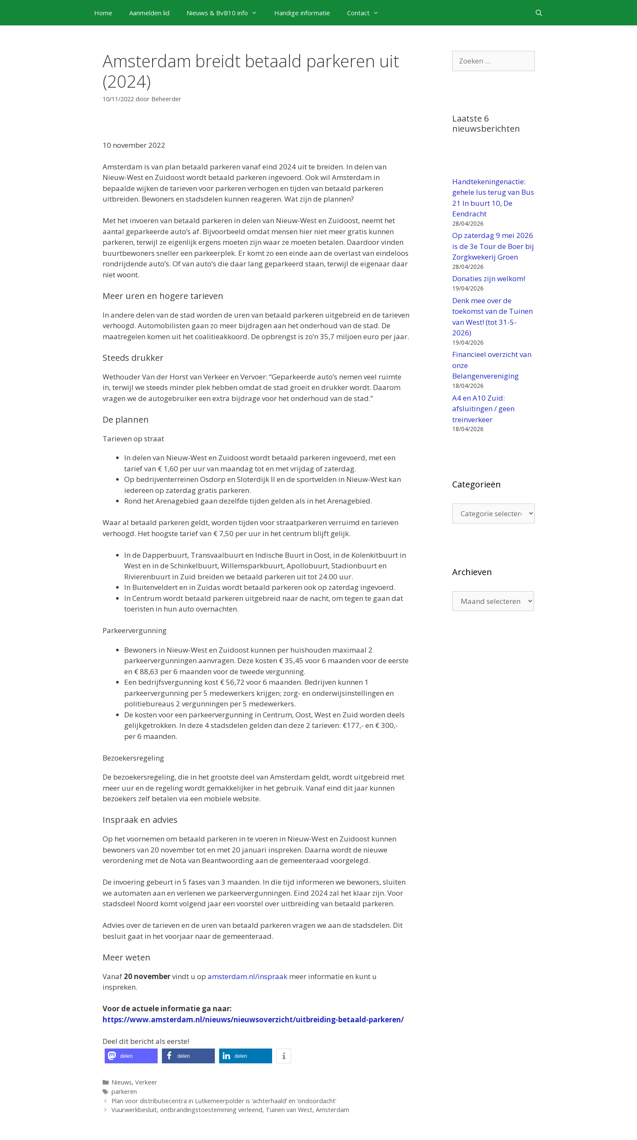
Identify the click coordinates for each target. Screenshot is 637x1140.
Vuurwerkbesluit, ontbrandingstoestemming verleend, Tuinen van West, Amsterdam (230, 1110)
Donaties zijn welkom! (488, 278)
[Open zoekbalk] (538, 12)
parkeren (124, 1091)
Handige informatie (302, 12)
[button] (131, 1056)
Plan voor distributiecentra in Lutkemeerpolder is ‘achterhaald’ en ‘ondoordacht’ (223, 1101)
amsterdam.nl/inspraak (247, 976)
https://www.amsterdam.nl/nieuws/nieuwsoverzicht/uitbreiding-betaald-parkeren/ (253, 1019)
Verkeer (146, 1082)
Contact (367, 12)
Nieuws (121, 1082)
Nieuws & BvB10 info (226, 12)
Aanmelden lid (149, 12)
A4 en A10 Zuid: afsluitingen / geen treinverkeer (483, 408)
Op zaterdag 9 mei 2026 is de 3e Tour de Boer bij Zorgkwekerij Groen (493, 246)
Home (103, 12)
